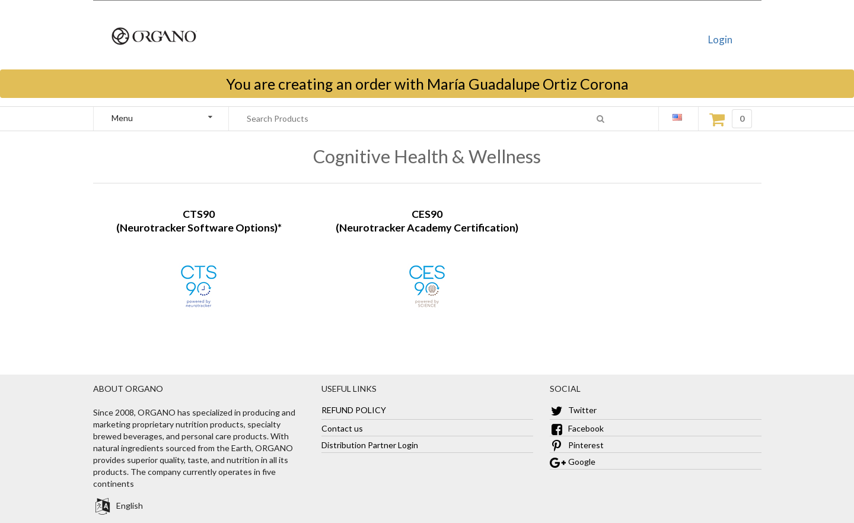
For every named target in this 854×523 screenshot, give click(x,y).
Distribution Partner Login (369, 445)
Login (720, 39)
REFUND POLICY (353, 410)
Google (572, 462)
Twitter (573, 410)
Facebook (577, 428)
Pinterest (577, 445)
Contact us (342, 428)
